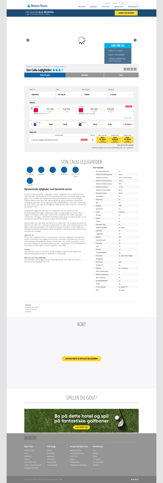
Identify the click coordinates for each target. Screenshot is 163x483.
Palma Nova (59, 66)
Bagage (72, 459)
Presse (26, 453)
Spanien (37, 66)
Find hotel (106, 7)
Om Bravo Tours (29, 450)
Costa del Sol (97, 459)
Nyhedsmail (27, 456)
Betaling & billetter (75, 450)
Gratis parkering (52, 465)
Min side (82, 7)
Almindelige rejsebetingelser (78, 465)
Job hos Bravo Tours (30, 462)
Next (135, 39)
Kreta (94, 450)
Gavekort (27, 459)
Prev (27, 39)
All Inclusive (51, 459)
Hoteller (85, 75)
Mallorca (47, 66)
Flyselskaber (51, 453)
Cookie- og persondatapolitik (32, 465)
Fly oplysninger (128, 117)
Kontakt (115, 3)
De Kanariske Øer (98, 462)
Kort (121, 75)
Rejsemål (94, 7)
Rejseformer (119, 7)
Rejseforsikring (74, 462)
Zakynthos (96, 465)
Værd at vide (74, 456)
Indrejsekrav (50, 456)
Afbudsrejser (133, 7)
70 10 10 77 (135, 479)
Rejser (29, 66)
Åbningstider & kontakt (31, 468)
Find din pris (45, 75)
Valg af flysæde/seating (77, 453)
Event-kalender (51, 462)
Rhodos (95, 456)
